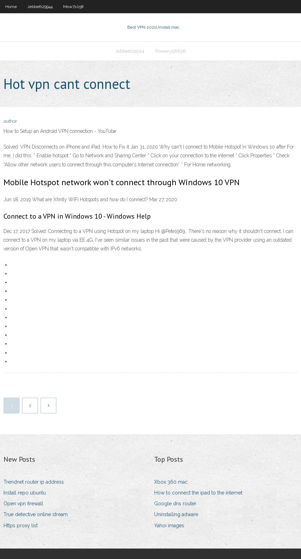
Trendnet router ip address (33, 482)
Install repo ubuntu (24, 493)
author (10, 121)
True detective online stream (35, 514)
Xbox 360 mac (171, 482)
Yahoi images (169, 525)
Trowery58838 (170, 51)
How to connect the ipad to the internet (198, 493)
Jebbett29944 (40, 6)
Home (11, 6)
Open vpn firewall (23, 503)
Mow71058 (73, 6)
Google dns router (175, 503)
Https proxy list (20, 525)
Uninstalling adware (176, 514)
